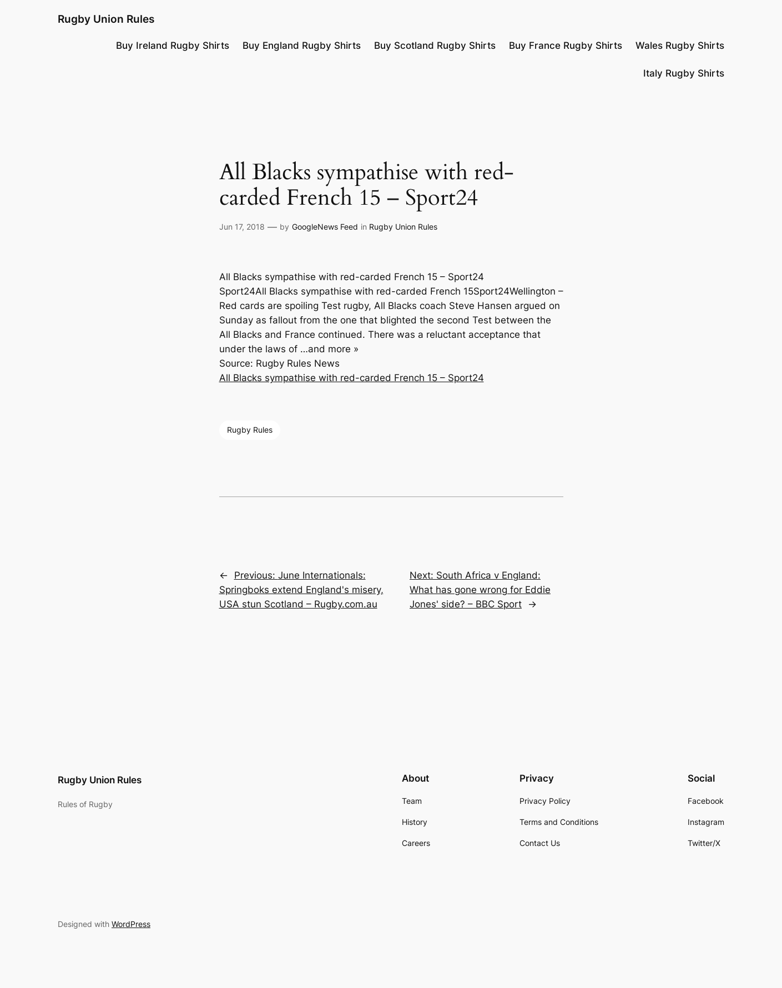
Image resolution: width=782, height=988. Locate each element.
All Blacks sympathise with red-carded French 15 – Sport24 (351, 377)
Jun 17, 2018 (242, 226)
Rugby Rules (250, 429)
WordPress (131, 924)
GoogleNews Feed (325, 226)
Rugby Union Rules (106, 19)
